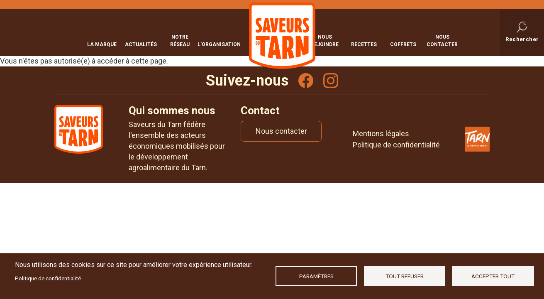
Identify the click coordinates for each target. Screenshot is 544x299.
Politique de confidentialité (48, 278)
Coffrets (403, 44)
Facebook (305, 80)
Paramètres (316, 276)
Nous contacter (442, 40)
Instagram (330, 80)
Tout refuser (404, 276)
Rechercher (522, 38)
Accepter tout (493, 276)
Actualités (141, 44)
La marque (102, 44)
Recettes (364, 44)
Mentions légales (381, 133)
